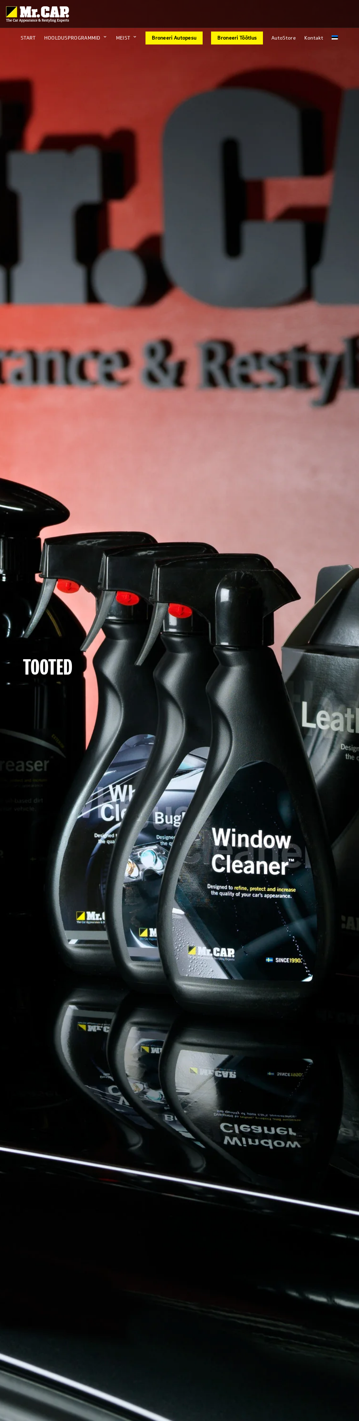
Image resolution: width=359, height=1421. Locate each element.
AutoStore (283, 38)
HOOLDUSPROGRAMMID (72, 38)
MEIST (123, 38)
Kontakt (313, 38)
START (28, 38)
